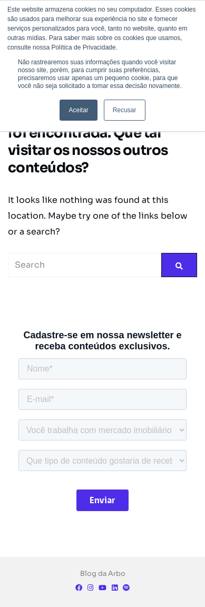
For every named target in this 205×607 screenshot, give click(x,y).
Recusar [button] (124, 110)
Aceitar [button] (78, 110)
